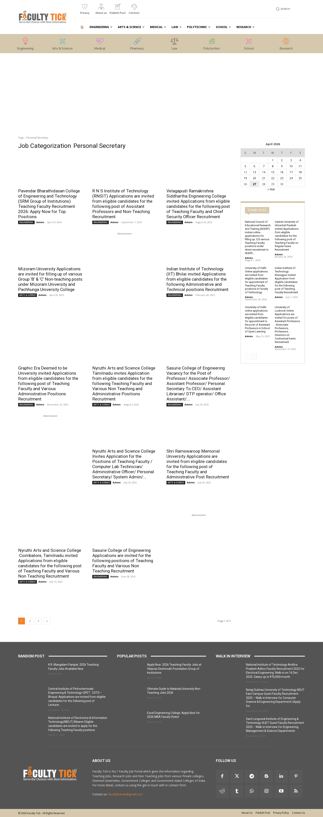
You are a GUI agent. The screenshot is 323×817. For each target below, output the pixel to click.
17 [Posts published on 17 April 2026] (291, 172)
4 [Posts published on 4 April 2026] (300, 160)
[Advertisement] (50, 83)
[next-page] (46, 621)
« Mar (271, 189)
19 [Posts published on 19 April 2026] (245, 178)
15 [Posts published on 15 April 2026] (272, 172)
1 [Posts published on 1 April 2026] (273, 160)
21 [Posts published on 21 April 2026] (263, 178)
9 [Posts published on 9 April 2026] (282, 166)
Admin (40, 222)
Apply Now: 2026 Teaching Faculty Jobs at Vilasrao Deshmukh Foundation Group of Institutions (174, 668)
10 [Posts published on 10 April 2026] (291, 166)
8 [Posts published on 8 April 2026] (273, 166)
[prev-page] (247, 356)
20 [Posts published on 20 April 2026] (254, 178)
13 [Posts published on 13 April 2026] (254, 172)
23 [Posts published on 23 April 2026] (281, 178)
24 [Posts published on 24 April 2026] (291, 178)
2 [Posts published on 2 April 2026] (282, 160)
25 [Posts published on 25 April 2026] (300, 178)
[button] (282, 9)
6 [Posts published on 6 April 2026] (254, 166)
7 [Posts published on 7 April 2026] (263, 166)
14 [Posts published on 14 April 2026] (263, 172)
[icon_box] (84, 10)
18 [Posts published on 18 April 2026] (300, 172)
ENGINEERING (26, 222)
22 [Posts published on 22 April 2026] (272, 178)
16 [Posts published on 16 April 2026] (281, 172)
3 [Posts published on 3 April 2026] (291, 160)
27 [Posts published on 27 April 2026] (254, 184)
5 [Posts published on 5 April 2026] (245, 166)
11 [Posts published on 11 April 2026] (300, 166)
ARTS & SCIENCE (27, 295)
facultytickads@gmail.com (125, 794)
